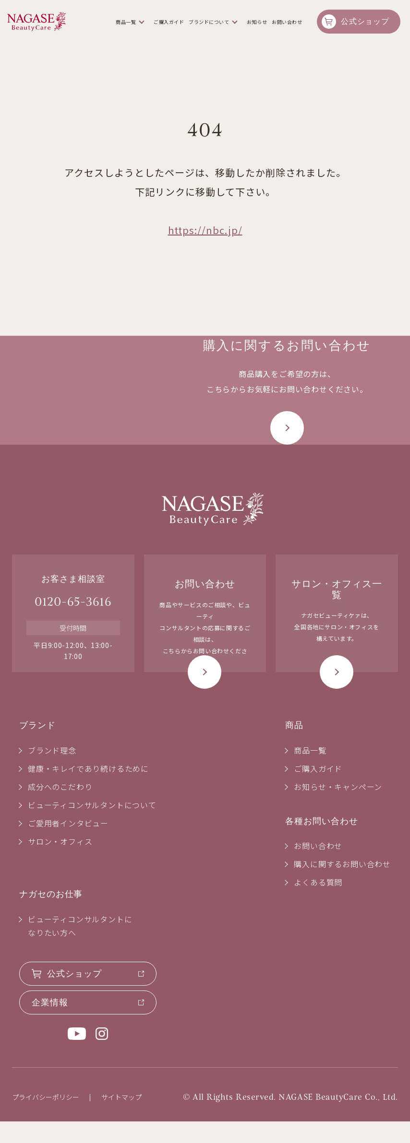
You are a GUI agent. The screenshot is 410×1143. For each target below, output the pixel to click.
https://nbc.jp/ (205, 230)
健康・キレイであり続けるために (88, 790)
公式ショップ (365, 21)
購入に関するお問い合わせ (342, 885)
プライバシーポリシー (45, 1118)
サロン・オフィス (60, 863)
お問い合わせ (287, 21)
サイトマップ (121, 1118)
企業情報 (50, 1024)
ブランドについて (209, 21)
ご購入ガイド (169, 21)
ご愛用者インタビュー (68, 844)
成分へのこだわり (60, 808)
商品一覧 (126, 21)
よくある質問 (318, 903)
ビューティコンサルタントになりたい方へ (80, 947)
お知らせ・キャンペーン (338, 808)
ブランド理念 (52, 772)
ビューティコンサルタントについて (92, 826)
